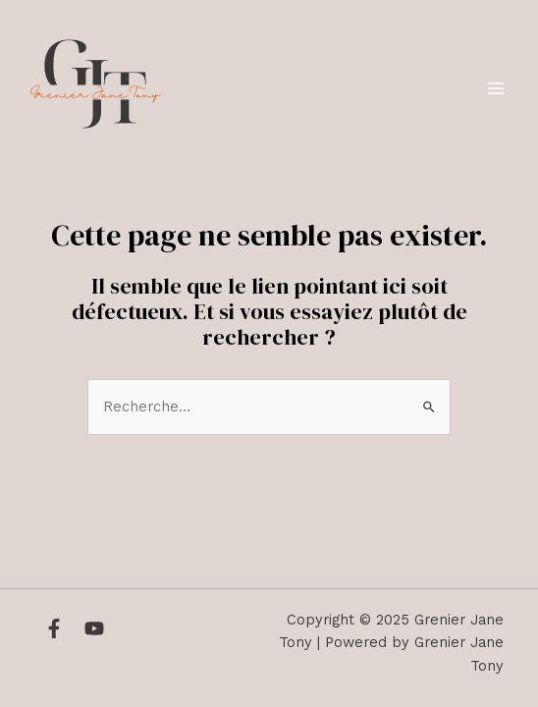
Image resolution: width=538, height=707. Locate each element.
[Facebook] (54, 628)
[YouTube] (94, 628)
